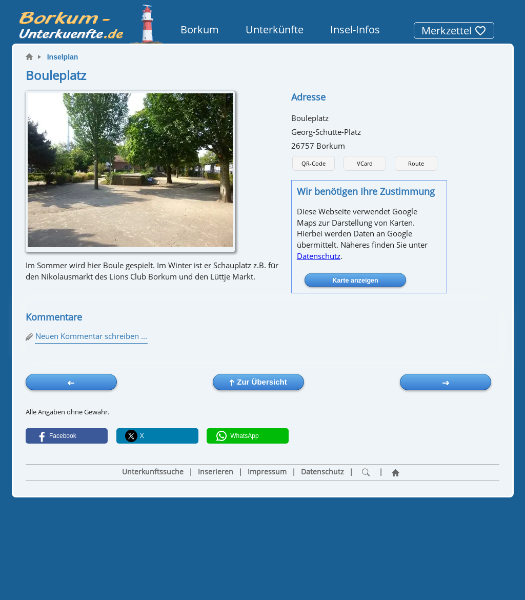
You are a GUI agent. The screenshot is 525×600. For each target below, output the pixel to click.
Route (416, 163)
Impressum (267, 471)
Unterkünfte (275, 29)
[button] (67, 436)
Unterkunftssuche (153, 471)
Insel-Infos (355, 29)
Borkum (199, 29)
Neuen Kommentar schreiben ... (91, 336)
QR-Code (313, 163)
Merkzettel (454, 30)
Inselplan (62, 57)
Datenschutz (318, 256)
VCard (365, 163)
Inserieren (215, 471)
